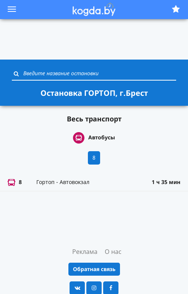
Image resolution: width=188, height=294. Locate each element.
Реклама (84, 251)
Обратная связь (94, 269)
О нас (113, 251)
